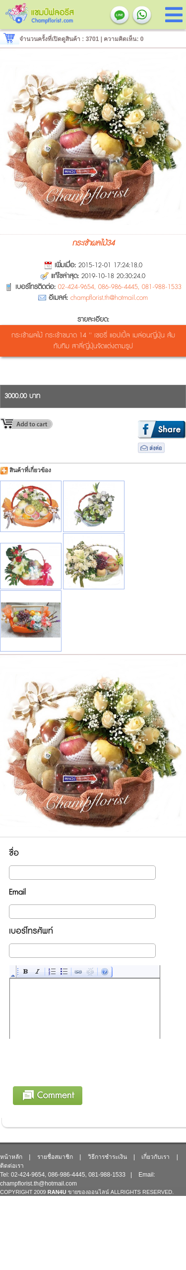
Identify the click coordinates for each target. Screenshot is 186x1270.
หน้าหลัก (11, 1156)
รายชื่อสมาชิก (55, 1156)
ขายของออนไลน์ (88, 1192)
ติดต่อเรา (12, 1165)
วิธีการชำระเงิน (107, 1156)
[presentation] (85, 1078)
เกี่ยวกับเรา (155, 1156)
